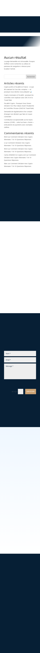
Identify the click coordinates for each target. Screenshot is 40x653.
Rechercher (31, 77)
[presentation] (20, 384)
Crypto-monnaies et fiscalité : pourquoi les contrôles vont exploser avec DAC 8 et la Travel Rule (19, 97)
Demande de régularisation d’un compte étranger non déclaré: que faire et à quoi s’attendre (18, 114)
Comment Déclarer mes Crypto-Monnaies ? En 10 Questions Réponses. (20, 157)
